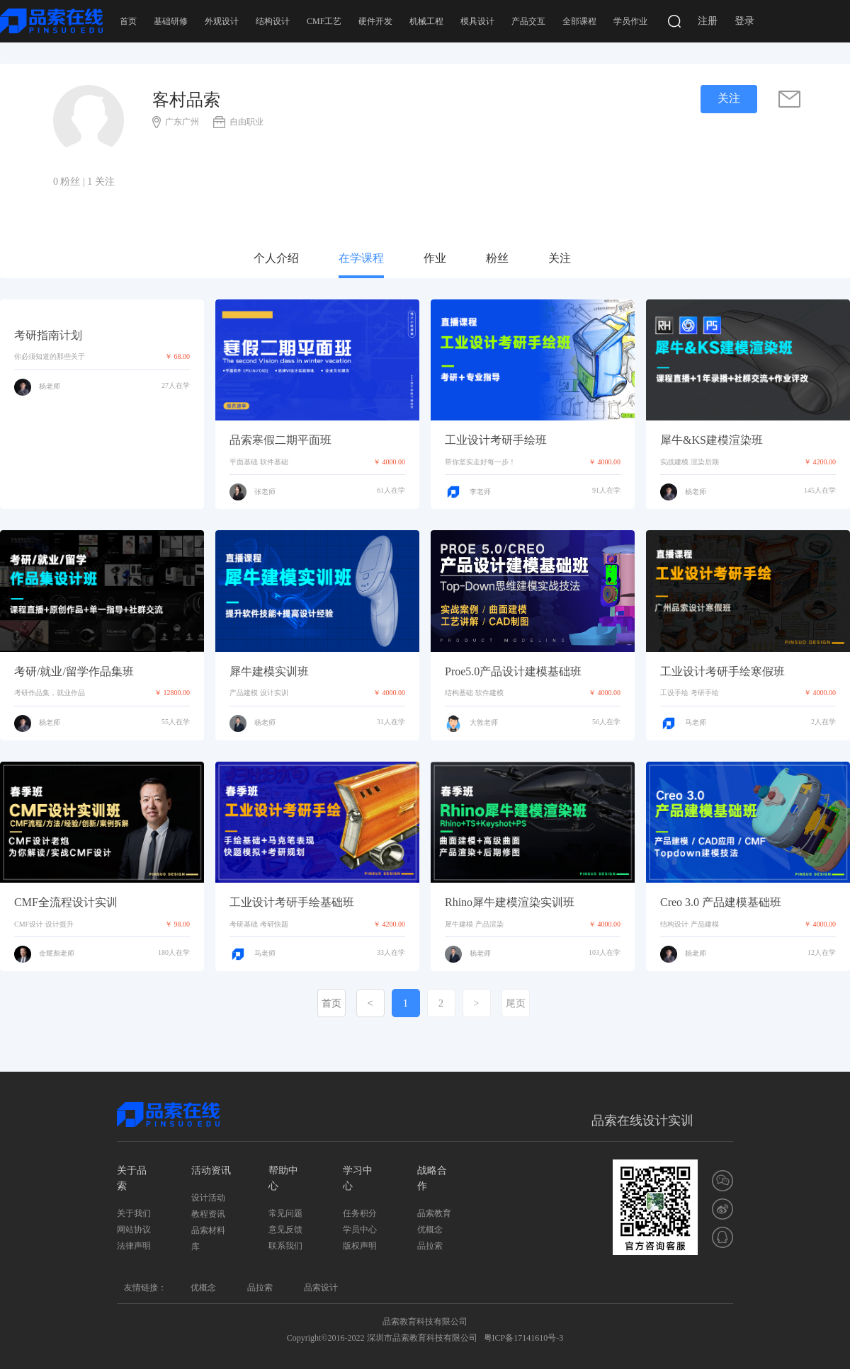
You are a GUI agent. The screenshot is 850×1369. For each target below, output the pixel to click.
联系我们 (285, 1246)
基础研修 (171, 21)
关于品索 (132, 1178)
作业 (435, 258)
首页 (128, 21)
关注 (559, 258)
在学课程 (361, 258)
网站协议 (134, 1230)
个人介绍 (276, 258)
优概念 (430, 1230)
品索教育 (434, 1213)
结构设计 (273, 21)
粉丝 (497, 258)
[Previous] (370, 1003)
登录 (744, 21)
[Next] (477, 1003)
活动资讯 (211, 1170)
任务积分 (360, 1213)
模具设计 (477, 21)
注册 (708, 21)
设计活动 (208, 1198)
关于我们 (134, 1213)
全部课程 (579, 21)
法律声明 (134, 1246)
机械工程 (426, 21)
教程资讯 (208, 1214)
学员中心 (360, 1230)
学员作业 (630, 21)
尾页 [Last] (516, 1003)
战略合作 (432, 1178)
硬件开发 (375, 21)
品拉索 (430, 1246)
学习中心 (358, 1178)
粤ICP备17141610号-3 (524, 1338)
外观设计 (222, 21)
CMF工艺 (324, 21)
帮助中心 (283, 1178)
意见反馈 (285, 1230)
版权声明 (360, 1246)
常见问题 (285, 1213)
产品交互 (528, 21)
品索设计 (321, 1288)
